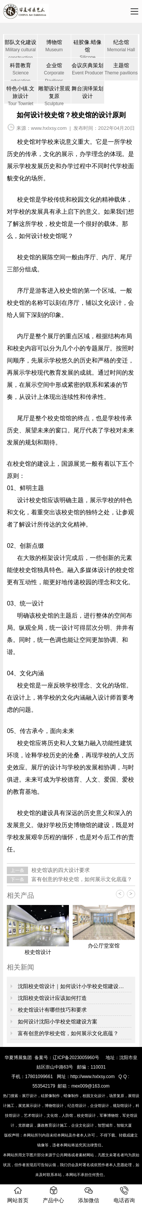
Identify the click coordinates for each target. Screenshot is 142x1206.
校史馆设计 (86, 1115)
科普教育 (20, 71)
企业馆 (54, 71)
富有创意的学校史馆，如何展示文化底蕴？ (81, 879)
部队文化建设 (20, 48)
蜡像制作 (71, 1096)
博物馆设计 (54, 1106)
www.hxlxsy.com (49, 128)
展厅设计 (29, 1096)
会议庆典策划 (88, 69)
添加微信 (88, 1194)
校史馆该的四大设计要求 (60, 870)
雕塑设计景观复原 (54, 94)
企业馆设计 (99, 1106)
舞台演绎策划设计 (87, 92)
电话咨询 (124, 1194)
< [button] (120, 894)
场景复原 (116, 1096)
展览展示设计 (29, 1106)
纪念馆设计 (76, 1106)
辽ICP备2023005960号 (76, 1057)
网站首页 (17, 1194)
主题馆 (121, 69)
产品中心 (53, 1194)
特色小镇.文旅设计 (20, 94)
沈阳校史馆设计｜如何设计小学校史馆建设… (70, 986)
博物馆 (54, 46)
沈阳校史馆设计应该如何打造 (51, 998)
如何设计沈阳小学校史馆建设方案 (56, 1021)
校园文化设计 (94, 1096)
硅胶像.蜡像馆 (88, 48)
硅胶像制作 (50, 1096)
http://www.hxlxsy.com (92, 1076)
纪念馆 (121, 46)
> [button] (131, 894)
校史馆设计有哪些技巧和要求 (51, 1010)
